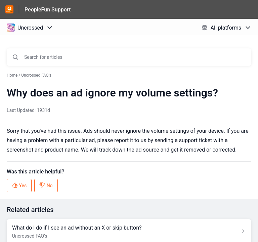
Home (12, 75)
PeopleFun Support (48, 9)
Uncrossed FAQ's (36, 75)
